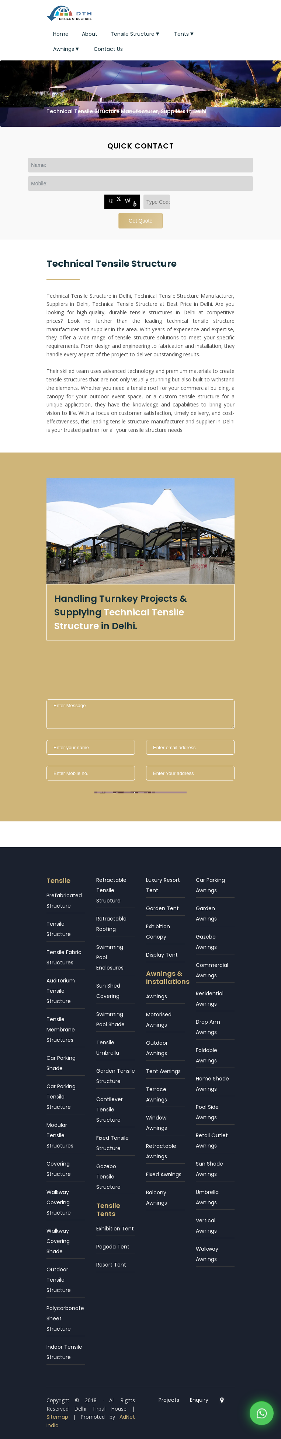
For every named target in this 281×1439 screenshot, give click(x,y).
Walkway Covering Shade (58, 1241)
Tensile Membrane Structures (60, 1030)
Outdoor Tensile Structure (58, 1280)
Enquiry (199, 1400)
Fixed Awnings (163, 1174)
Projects (169, 1400)
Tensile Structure (136, 34)
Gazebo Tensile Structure (108, 1177)
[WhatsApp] (262, 1415)
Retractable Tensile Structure (111, 890)
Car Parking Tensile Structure (61, 1097)
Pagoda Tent (112, 1246)
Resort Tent (111, 1264)
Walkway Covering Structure (58, 1202)
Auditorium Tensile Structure (60, 991)
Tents (184, 34)
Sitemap (57, 1417)
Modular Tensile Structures (59, 1135)
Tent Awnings (163, 1071)
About (89, 34)
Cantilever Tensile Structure (109, 1110)
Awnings (66, 49)
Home (61, 34)
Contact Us (108, 49)
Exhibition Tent (115, 1228)
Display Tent (162, 954)
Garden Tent (162, 908)
